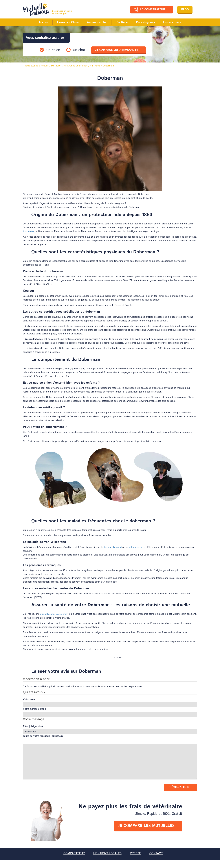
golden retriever (137, 547)
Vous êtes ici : (36, 66)
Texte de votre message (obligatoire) (43, 736)
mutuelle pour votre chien (54, 614)
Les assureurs (172, 22)
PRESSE (135, 853)
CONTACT (156, 853)
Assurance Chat (97, 22)
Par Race (122, 22)
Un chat (79, 50)
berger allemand (112, 547)
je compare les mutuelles (146, 826)
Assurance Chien (68, 22)
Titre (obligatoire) (33, 726)
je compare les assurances (116, 50)
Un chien (53, 50)
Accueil (43, 22)
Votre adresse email (34, 709)
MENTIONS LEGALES (107, 853)
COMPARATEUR (74, 853)
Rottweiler (28, 231)
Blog (185, 9)
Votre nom (29, 699)
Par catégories (145, 22)
